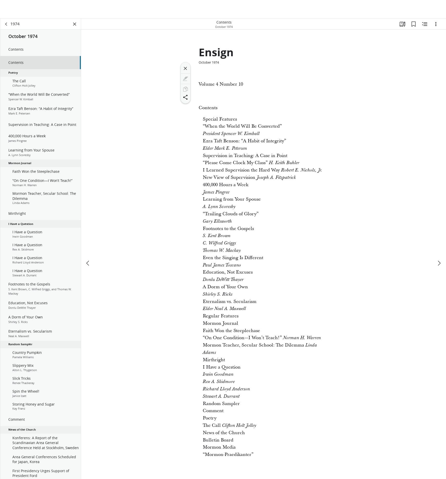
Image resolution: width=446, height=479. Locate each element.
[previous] (88, 245)
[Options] (436, 24)
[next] (439, 245)
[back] (6, 24)
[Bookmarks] (413, 24)
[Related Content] (425, 24)
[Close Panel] (75, 24)
